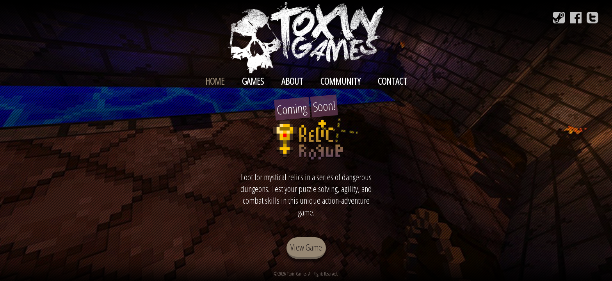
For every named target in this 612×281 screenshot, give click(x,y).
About (292, 81)
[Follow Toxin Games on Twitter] (592, 17)
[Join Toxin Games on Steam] (559, 17)
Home (214, 81)
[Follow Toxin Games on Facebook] (576, 17)
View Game (306, 247)
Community (340, 81)
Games (253, 81)
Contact (392, 81)
